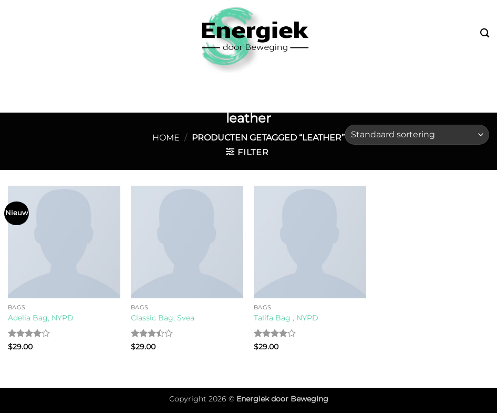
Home (166, 138)
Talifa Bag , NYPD (286, 318)
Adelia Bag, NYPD (41, 318)
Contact (251, 103)
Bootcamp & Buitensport (86, 83)
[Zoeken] (484, 33)
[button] (247, 152)
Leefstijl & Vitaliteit (217, 83)
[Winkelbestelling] (417, 135)
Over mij (450, 83)
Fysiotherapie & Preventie (350, 83)
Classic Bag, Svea (162, 318)
